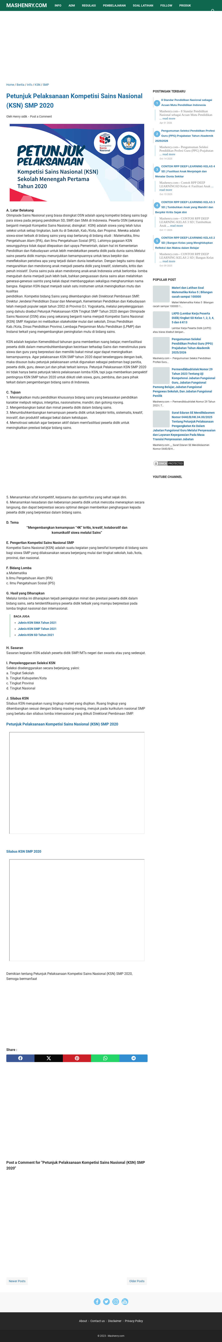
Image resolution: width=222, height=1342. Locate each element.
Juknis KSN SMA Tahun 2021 (37, 622)
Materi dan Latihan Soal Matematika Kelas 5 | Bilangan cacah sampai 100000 (192, 292)
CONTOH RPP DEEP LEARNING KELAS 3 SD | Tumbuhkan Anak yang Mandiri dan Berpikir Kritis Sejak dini (185, 207)
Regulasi (89, 5)
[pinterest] (77, 1058)
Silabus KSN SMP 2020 (23, 852)
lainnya (16, 16)
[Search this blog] (213, 10)
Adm (72, 5)
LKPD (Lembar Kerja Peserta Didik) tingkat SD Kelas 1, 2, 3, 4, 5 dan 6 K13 (193, 318)
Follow (166, 5)
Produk (185, 5)
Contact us (97, 1321)
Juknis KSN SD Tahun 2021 (36, 635)
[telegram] (133, 1058)
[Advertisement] (111, 46)
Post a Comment (41, 116)
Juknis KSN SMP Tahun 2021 (37, 628)
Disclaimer (115, 1321)
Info (58, 5)
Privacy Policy (134, 1321)
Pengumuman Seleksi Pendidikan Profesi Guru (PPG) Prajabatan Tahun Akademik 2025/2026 (185, 135)
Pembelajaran (114, 5)
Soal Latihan (143, 5)
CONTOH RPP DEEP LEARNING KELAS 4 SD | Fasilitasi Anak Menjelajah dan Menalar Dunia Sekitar (185, 171)
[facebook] (20, 1058)
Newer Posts (17, 1281)
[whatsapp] (105, 1058)
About (83, 1321)
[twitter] (48, 1058)
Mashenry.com (26, 5)
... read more (167, 118)
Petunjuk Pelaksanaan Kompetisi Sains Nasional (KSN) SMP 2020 (62, 724)
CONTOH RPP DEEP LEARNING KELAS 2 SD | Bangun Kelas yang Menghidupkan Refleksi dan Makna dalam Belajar (185, 242)
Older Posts (136, 1281)
